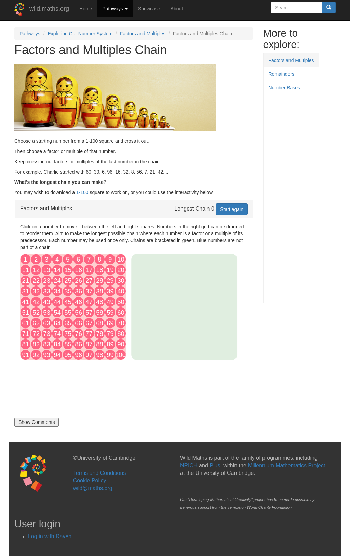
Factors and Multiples (142, 33)
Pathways (115, 8)
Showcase (149, 8)
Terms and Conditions (99, 473)
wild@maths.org (92, 488)
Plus (215, 465)
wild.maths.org (49, 8)
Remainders (281, 74)
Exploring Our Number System (80, 33)
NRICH (189, 465)
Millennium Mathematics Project (286, 465)
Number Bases (284, 87)
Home (85, 8)
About (177, 8)
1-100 (82, 192)
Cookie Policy (89, 480)
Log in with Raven (49, 536)
